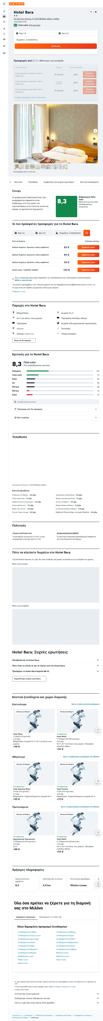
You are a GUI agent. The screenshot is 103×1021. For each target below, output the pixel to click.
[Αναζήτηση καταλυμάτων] (4, 16)
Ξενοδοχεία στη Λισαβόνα (66, 908)
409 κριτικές (34, 25)
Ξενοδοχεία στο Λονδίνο (65, 898)
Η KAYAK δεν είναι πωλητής (57, 952)
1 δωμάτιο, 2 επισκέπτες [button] (27, 39)
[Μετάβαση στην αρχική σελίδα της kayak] (16, 3)
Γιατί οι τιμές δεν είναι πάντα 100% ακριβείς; (57, 961)
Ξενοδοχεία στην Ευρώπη (43, 974)
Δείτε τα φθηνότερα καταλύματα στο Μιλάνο (81, 716)
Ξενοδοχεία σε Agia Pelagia (28, 898)
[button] (4, 4)
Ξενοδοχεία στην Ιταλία (63, 974)
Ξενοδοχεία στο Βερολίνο (28, 908)
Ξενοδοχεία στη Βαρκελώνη (67, 901)
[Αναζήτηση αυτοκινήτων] (4, 21)
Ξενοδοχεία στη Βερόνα (27, 912)
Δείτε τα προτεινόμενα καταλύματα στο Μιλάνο (80, 766)
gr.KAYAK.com (16, 974)
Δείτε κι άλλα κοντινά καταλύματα (85, 663)
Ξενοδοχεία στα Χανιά (26, 901)
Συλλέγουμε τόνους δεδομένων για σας (57, 957)
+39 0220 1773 (20, 21)
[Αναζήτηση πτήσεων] (4, 11)
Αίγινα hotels (23, 922)
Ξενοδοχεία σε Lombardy (82, 974)
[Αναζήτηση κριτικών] (57, 402)
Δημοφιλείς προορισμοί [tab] (25, 876)
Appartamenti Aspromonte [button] (24, 798)
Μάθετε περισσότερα (23, 280)
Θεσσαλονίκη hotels (25, 915)
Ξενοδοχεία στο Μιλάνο (20, 977)
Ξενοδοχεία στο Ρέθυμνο (66, 891)
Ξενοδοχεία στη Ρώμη (64, 894)
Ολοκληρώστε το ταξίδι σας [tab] (50, 876)
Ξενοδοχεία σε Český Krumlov (29, 894)
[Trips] (4, 46)
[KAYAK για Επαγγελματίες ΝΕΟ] (4, 39)
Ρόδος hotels (23, 919)
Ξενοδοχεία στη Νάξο (26, 905)
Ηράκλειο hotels (62, 915)
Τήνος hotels (61, 919)
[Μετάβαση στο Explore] (4, 28)
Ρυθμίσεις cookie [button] (19, 291)
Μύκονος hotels (62, 912)
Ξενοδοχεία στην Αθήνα (27, 891)
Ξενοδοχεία (28, 974)
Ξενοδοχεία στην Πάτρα (65, 905)
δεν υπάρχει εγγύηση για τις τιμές (64, 946)
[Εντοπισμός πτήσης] (4, 33)
